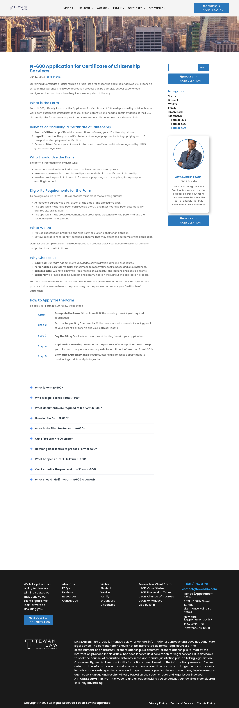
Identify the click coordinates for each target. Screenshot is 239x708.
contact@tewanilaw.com (199, 589)
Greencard (135, 8)
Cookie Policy (206, 703)
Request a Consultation (213, 8)
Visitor (68, 8)
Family (117, 8)
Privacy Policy (157, 703)
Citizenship (156, 8)
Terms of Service (181, 703)
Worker (102, 8)
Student (84, 8)
